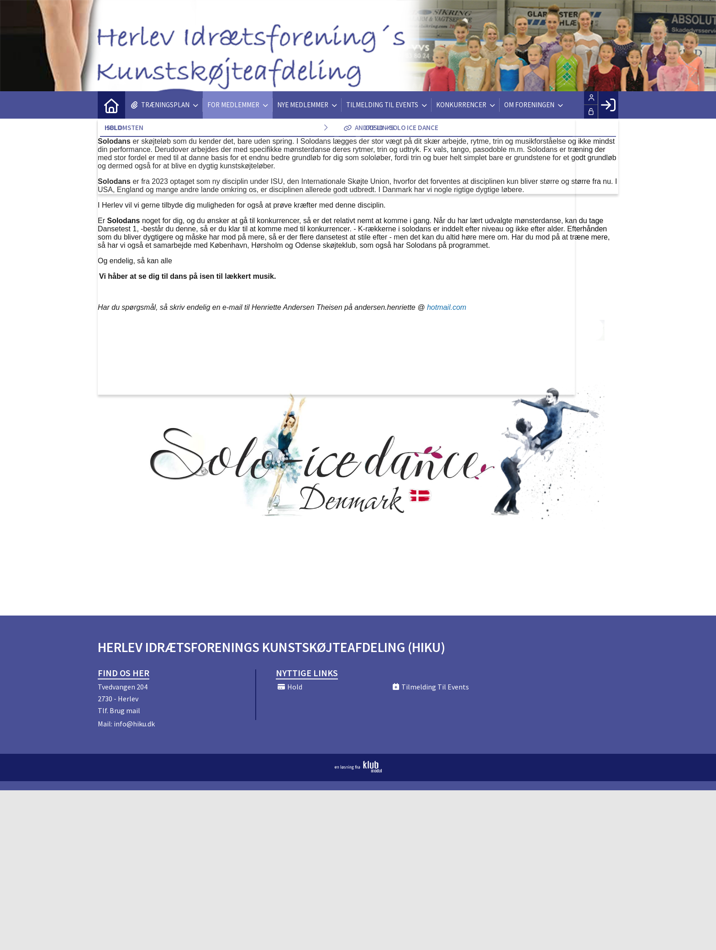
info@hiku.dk (134, 723)
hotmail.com (446, 307)
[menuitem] (111, 105)
